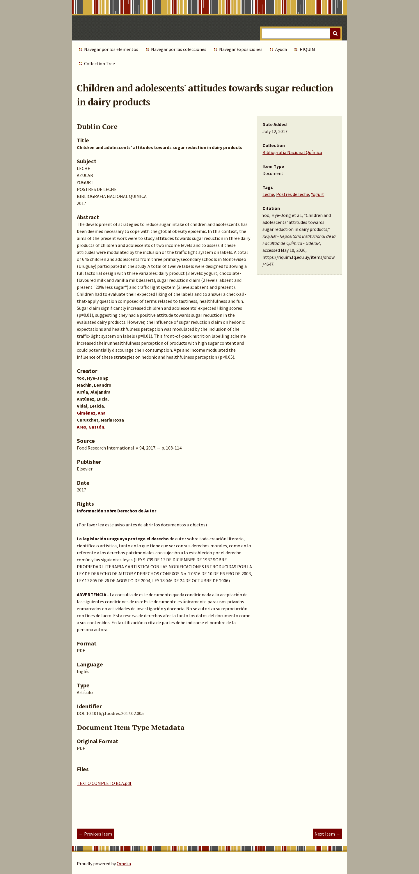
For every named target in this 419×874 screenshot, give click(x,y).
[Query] (301, 33)
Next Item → (327, 834)
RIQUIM (307, 49)
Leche (268, 194)
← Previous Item (95, 834)
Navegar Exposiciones (240, 49)
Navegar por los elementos (111, 49)
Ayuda (281, 49)
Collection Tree (99, 63)
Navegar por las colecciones (178, 49)
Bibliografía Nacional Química (292, 152)
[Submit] (335, 33)
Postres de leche (292, 194)
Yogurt (317, 194)
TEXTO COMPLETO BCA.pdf (104, 783)
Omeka (124, 863)
